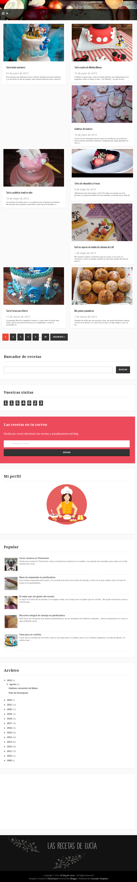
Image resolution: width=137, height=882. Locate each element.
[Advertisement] (26, 801)
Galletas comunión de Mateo (23, 688)
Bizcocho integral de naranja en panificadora (42, 615)
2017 (9, 723)
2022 (9, 700)
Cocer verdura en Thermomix (34, 558)
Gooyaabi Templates (99, 878)
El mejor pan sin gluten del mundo (36, 596)
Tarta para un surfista (30, 634)
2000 (9, 760)
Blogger (73, 878)
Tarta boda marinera (15, 67)
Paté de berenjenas (18, 693)
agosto (13, 684)
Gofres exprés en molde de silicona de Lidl (94, 247)
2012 (9, 746)
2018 (9, 718)
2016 (9, 728)
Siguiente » (59, 337)
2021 (9, 704)
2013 (9, 742)
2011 (9, 751)
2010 (9, 756)
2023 (9, 680)
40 (45, 337)
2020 (9, 709)
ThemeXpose (53, 878)
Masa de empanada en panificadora (37, 577)
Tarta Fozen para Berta (17, 310)
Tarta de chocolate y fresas (87, 183)
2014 (9, 737)
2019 (9, 714)
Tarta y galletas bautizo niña (19, 192)
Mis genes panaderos (84, 310)
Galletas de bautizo (83, 129)
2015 (9, 732)
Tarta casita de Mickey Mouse (88, 67)
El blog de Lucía (67, 875)
